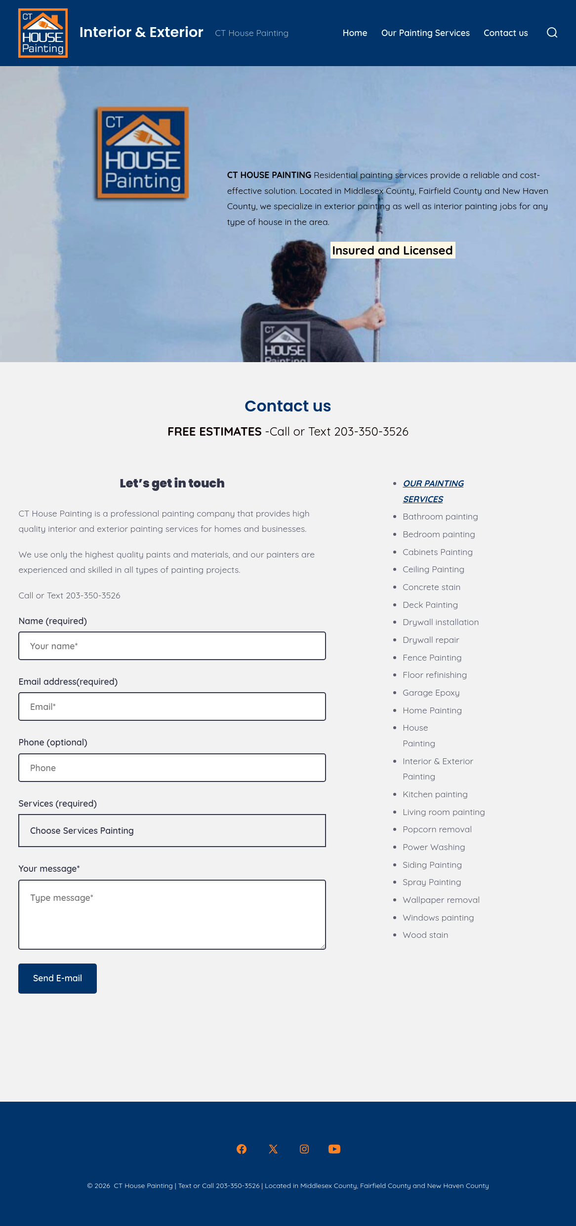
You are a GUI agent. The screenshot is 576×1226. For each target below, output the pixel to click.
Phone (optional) (52, 742)
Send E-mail (57, 977)
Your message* (49, 868)
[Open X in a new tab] (273, 1149)
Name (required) (52, 620)
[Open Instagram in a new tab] (304, 1149)
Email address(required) (68, 681)
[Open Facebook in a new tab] (241, 1149)
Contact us (506, 32)
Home (355, 32)
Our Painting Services (425, 32)
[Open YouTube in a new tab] (334, 1149)
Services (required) (57, 803)
